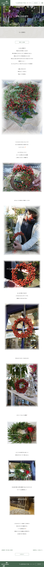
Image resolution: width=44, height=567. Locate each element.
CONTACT (36, 2)
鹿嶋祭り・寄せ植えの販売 (7, 550)
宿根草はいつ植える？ (37, 550)
